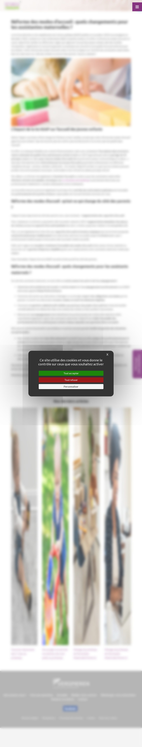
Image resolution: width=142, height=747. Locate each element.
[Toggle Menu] (137, 6)
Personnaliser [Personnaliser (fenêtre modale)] (71, 386)
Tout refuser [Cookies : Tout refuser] (71, 379)
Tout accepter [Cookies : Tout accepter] (71, 373)
